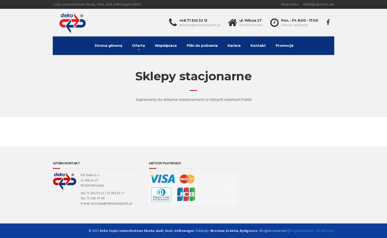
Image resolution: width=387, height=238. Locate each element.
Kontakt (258, 45)
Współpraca (166, 45)
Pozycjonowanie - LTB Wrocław (311, 230)
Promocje (285, 45)
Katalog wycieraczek (318, 4)
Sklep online (290, 4)
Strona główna (108, 45)
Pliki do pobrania (202, 45)
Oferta (138, 45)
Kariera (234, 45)
